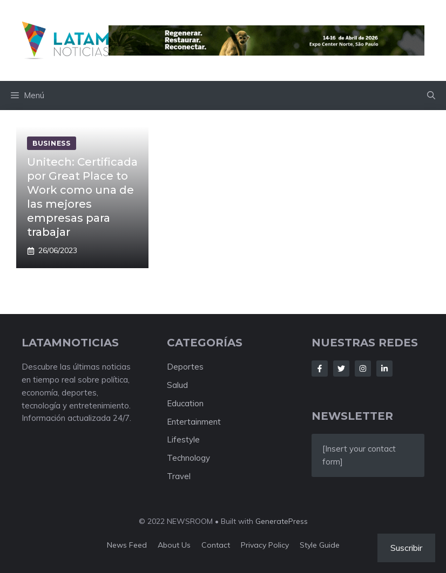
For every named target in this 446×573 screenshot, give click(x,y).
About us (174, 545)
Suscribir (406, 547)
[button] (431, 95)
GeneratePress (281, 521)
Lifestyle (183, 439)
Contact (215, 545)
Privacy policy (265, 545)
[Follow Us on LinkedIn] (384, 368)
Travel (179, 476)
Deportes (185, 366)
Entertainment (194, 422)
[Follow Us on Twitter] (341, 368)
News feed (127, 545)
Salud (177, 385)
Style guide (320, 545)
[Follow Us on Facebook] (320, 368)
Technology (188, 458)
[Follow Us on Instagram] (363, 368)
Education (185, 403)
